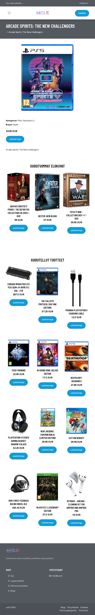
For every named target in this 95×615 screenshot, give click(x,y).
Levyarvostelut (17, 581)
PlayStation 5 (28, 120)
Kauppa (82, 13)
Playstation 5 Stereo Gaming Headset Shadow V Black (18, 441)
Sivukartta (83, 610)
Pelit (20, 120)
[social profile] (24, 3)
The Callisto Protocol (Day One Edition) (47, 304)
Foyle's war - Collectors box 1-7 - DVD (76, 215)
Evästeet (84, 607)
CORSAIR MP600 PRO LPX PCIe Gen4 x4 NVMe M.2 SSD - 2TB (18, 287)
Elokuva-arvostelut (19, 585)
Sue (12, 576)
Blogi (12, 590)
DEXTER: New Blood (47, 216)
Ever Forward (18, 370)
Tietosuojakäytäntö (68, 610)
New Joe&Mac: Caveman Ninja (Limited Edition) (47, 434)
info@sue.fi (83, 3)
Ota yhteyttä (72, 607)
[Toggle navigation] (9, 13)
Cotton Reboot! (76, 437)
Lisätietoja (15, 139)
